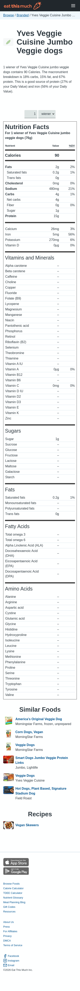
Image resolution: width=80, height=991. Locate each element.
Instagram (11, 961)
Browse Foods (11, 883)
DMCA (7, 940)
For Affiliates (10, 931)
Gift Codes (9, 906)
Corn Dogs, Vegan (29, 732)
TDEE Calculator (12, 892)
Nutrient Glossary (13, 897)
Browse (8, 15)
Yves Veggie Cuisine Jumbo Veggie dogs (45, 42)
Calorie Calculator (13, 888)
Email (8, 965)
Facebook (11, 956)
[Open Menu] (73, 5)
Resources (9, 911)
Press (6, 926)
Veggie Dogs (25, 745)
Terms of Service (12, 945)
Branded (23, 15)
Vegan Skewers (27, 825)
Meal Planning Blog (14, 902)
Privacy (7, 935)
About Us (8, 922)
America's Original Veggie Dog (38, 719)
